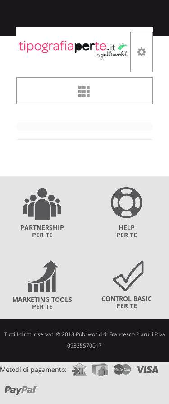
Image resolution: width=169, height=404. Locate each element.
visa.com (147, 366)
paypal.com (21, 387)
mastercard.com (122, 366)
